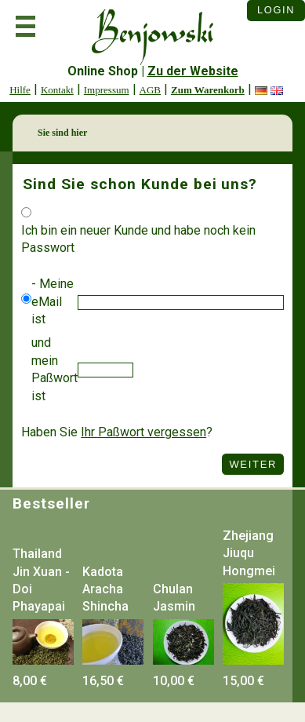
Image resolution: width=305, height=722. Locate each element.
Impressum (106, 90)
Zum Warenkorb (208, 90)
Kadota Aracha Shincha (105, 589)
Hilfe (20, 90)
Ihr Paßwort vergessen (143, 432)
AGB (150, 90)
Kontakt (57, 90)
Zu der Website (192, 71)
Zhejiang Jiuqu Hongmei (249, 553)
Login (276, 10)
